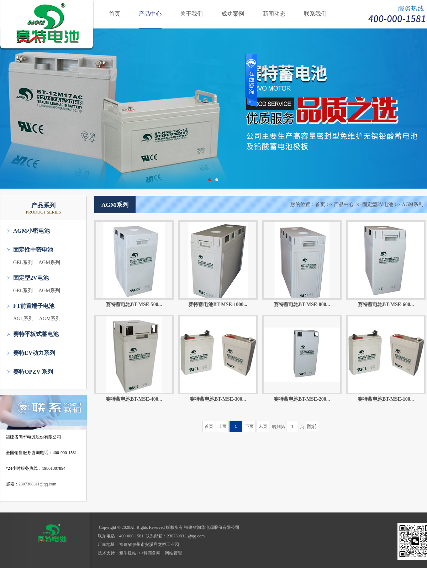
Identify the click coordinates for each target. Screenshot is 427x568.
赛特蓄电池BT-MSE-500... (134, 304)
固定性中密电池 (33, 250)
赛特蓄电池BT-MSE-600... (386, 304)
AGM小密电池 (31, 231)
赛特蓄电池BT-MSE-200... (302, 399)
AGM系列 (49, 262)
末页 (263, 426)
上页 (222, 426)
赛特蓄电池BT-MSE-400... (134, 399)
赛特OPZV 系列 (33, 372)
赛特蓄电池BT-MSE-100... (386, 399)
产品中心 (150, 14)
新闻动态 (274, 14)
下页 (249, 426)
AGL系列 (23, 318)
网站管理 (173, 553)
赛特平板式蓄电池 (36, 334)
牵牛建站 (127, 553)
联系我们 (315, 14)
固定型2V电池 (31, 278)
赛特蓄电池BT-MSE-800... (302, 304)
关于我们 (191, 14)
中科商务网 (149, 553)
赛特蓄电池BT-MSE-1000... (217, 304)
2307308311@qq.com (37, 484)
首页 (114, 14)
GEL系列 (23, 262)
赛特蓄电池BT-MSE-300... (218, 399)
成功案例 (232, 14)
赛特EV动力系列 (34, 353)
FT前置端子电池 (33, 306)
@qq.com (196, 535)
